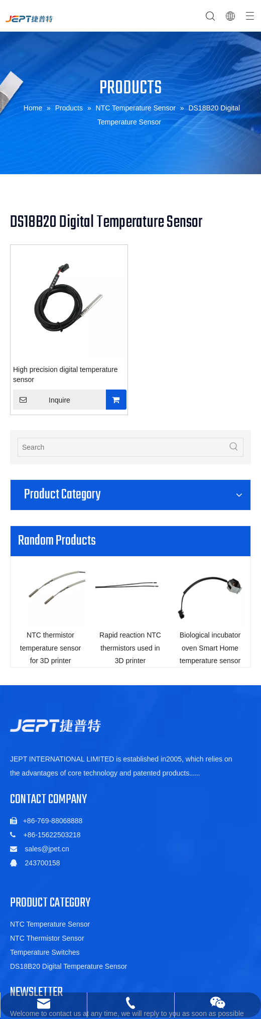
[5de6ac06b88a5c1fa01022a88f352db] (55, 733)
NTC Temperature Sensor (50, 932)
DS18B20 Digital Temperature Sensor (68, 974)
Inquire (41, 400)
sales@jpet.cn (47, 857)
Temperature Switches (45, 960)
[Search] (121, 447)
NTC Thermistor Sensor (47, 946)
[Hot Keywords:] (234, 447)
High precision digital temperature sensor (65, 374)
